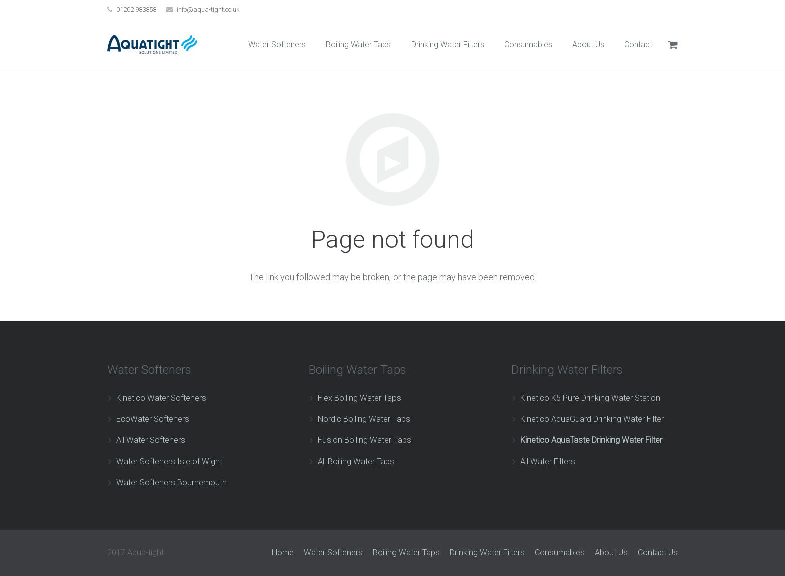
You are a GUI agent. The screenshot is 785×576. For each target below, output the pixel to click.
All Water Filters (547, 461)
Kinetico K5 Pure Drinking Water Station (590, 398)
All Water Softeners (150, 440)
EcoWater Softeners (152, 419)
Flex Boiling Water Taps (359, 398)
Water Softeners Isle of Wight (169, 461)
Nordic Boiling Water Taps (364, 419)
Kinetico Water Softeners (161, 398)
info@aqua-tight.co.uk (208, 10)
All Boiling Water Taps (356, 461)
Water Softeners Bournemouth (171, 483)
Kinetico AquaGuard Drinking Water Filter (592, 419)
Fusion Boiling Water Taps (364, 440)
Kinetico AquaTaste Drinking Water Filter (591, 440)
